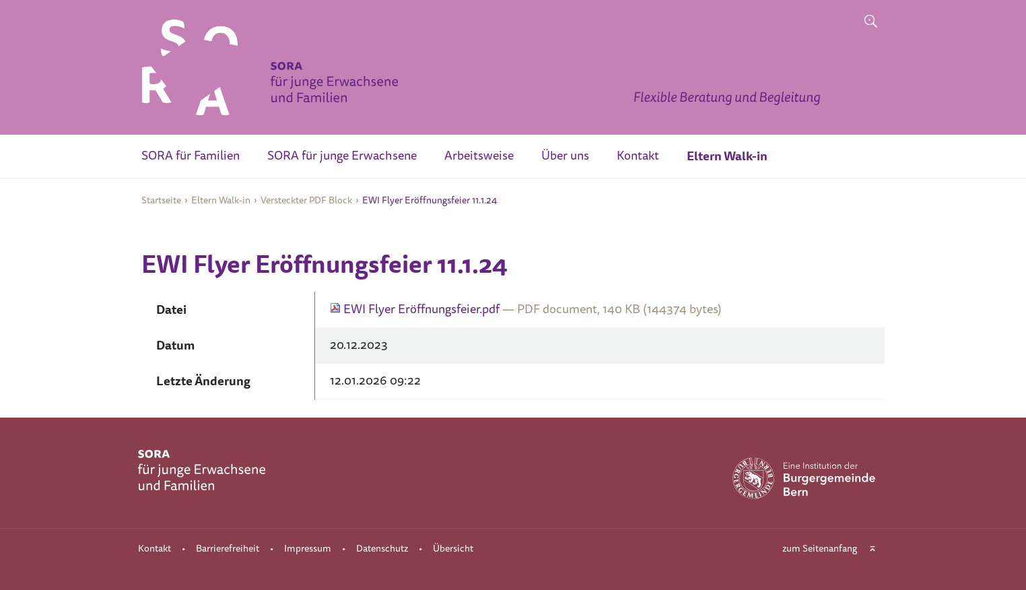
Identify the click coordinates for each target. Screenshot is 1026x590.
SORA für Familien (190, 156)
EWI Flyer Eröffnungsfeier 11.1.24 (429, 200)
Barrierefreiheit (227, 548)
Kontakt (638, 156)
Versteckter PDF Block (306, 200)
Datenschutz (382, 548)
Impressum (307, 548)
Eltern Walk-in (727, 156)
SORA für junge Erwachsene (342, 156)
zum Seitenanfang (819, 548)
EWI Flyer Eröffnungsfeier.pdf (416, 309)
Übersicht (453, 548)
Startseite (161, 200)
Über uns (565, 156)
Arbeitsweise (479, 156)
